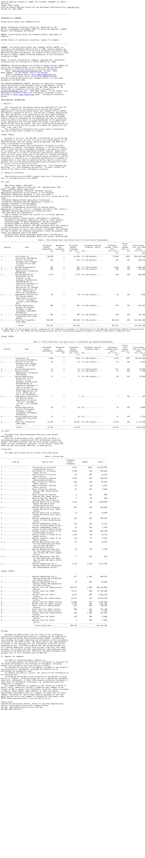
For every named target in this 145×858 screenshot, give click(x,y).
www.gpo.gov (73, 9)
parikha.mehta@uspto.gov (12, 109)
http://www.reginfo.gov (23, 113)
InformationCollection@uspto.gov (27, 85)
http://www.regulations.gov (43, 89)
